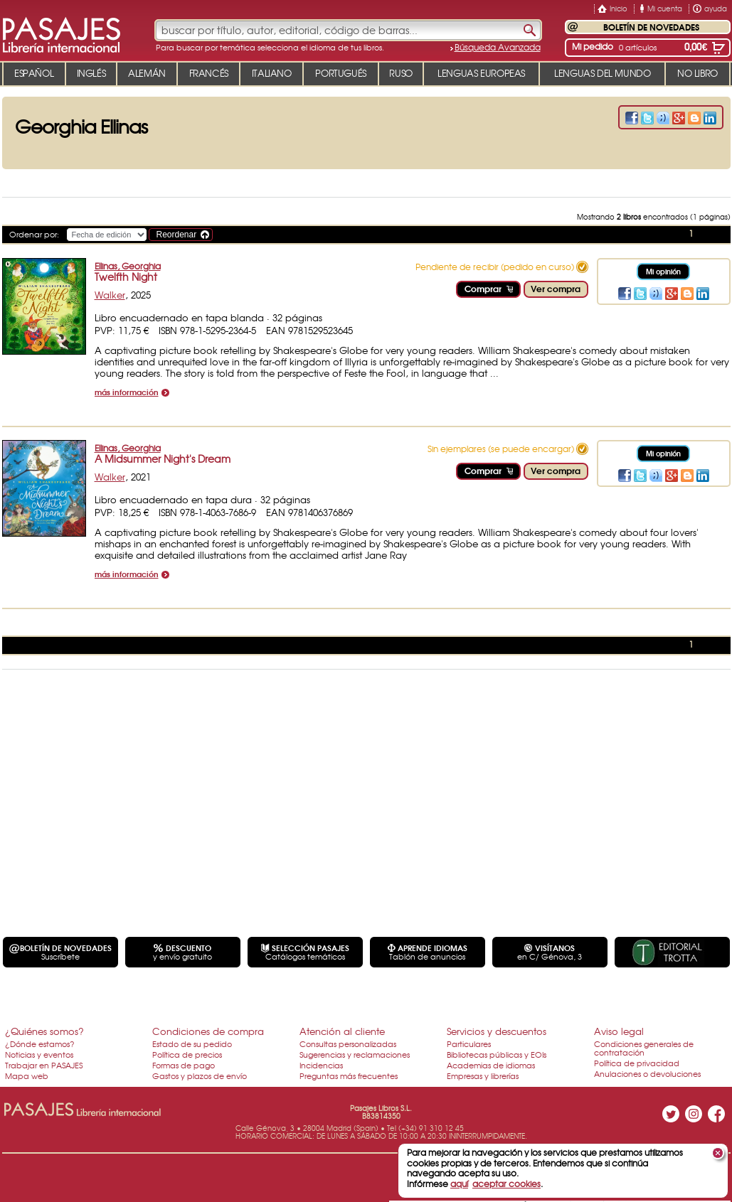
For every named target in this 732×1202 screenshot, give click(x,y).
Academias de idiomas (491, 1064)
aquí (459, 1183)
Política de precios (187, 1054)
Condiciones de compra (208, 1031)
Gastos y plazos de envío (199, 1075)
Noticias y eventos (39, 1054)
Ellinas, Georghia (128, 265)
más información (127, 392)
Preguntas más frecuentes (348, 1075)
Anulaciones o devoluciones (647, 1073)
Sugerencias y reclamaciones (354, 1054)
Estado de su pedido (192, 1043)
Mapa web (26, 1075)
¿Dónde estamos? (40, 1043)
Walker (110, 294)
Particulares (469, 1043)
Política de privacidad (636, 1062)
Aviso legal (619, 1031)
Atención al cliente (342, 1031)
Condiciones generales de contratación (644, 1048)
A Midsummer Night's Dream (162, 458)
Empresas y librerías (483, 1075)
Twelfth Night (126, 276)
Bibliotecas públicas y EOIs (496, 1054)
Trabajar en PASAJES (44, 1064)
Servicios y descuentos (496, 1031)
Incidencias (321, 1064)
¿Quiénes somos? (44, 1031)
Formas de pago (183, 1064)
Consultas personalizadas (347, 1043)
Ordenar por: (34, 234)
